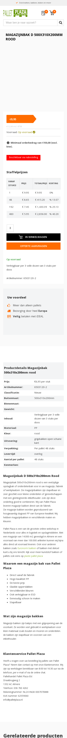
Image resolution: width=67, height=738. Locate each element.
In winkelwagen (32, 237)
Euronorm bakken (26, 549)
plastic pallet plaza (34, 556)
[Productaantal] (10, 228)
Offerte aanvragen (33, 246)
